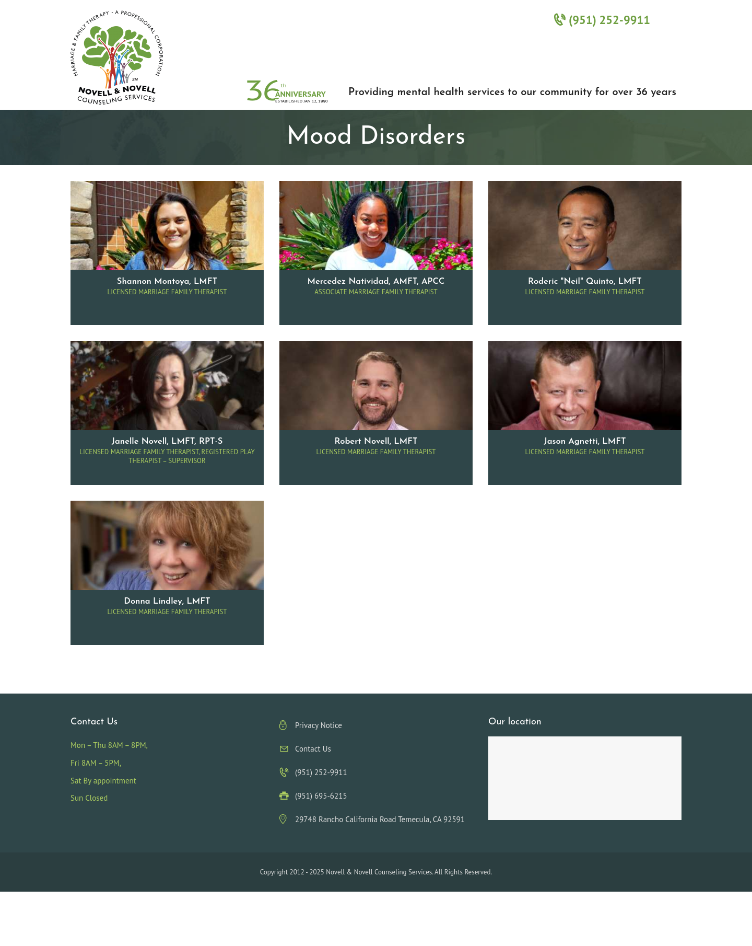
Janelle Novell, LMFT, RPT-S (167, 441)
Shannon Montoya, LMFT (167, 282)
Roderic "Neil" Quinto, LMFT (585, 282)
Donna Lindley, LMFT (167, 601)
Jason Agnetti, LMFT (585, 441)
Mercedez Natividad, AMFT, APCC (375, 282)
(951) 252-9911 (602, 19)
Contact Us (313, 749)
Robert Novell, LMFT (375, 441)
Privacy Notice (318, 725)
